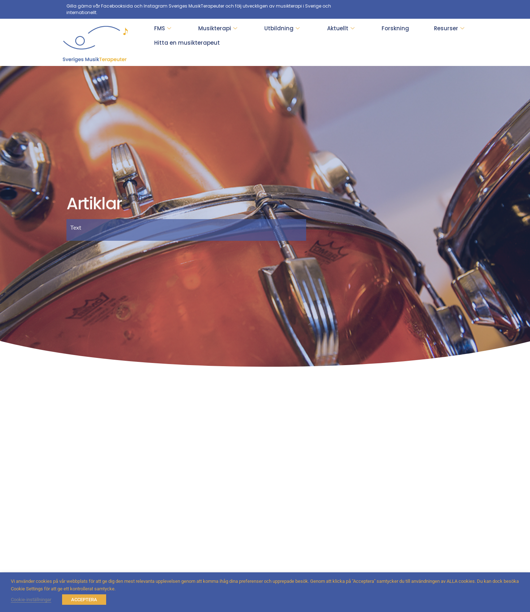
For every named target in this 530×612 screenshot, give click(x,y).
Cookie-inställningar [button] (31, 599)
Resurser (449, 28)
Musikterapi (217, 28)
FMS (162, 28)
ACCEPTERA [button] (84, 599)
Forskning (395, 28)
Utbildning (282, 28)
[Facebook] (457, 9)
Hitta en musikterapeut (187, 42)
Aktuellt (341, 28)
